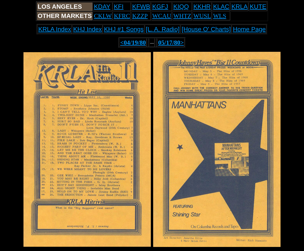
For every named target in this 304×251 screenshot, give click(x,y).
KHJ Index (87, 29)
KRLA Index (54, 29)
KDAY (102, 6)
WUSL (202, 15)
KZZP (140, 15)
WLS (219, 15)
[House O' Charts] (206, 29)
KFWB (141, 6)
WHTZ (182, 15)
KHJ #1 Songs (124, 29)
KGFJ (160, 6)
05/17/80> (171, 42)
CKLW (103, 15)
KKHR (202, 6)
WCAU (161, 15)
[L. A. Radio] (163, 29)
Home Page (249, 29)
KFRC (122, 15)
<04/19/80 (133, 42)
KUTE (258, 6)
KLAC (221, 6)
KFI (119, 6)
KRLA (239, 6)
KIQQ (181, 6)
